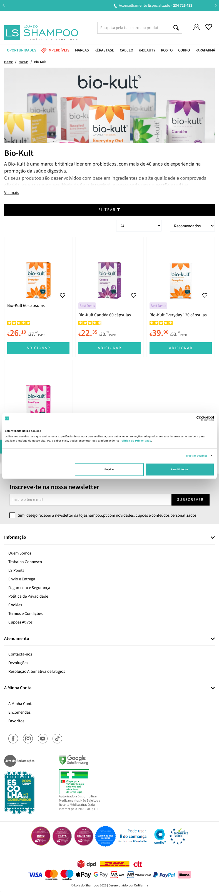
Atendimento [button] (16, 638)
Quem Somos (19, 553)
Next (215, 5)
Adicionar (38, 348)
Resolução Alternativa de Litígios (36, 671)
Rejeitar (109, 469)
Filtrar (109, 210)
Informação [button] (15, 537)
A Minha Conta (21, 704)
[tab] (109, 537)
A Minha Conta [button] (17, 688)
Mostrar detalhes (197, 455)
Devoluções (18, 663)
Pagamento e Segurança (29, 588)
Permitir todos (179, 469)
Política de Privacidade (28, 596)
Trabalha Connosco (25, 562)
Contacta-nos (20, 654)
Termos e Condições (25, 614)
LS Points (16, 570)
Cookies (15, 605)
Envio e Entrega (21, 579)
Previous (3, 5)
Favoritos (16, 721)
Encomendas (19, 712)
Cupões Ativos (20, 622)
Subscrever (190, 499)
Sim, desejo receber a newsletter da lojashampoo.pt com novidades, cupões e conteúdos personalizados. (108, 515)
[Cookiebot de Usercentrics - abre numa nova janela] (190, 418)
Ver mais (11, 193)
